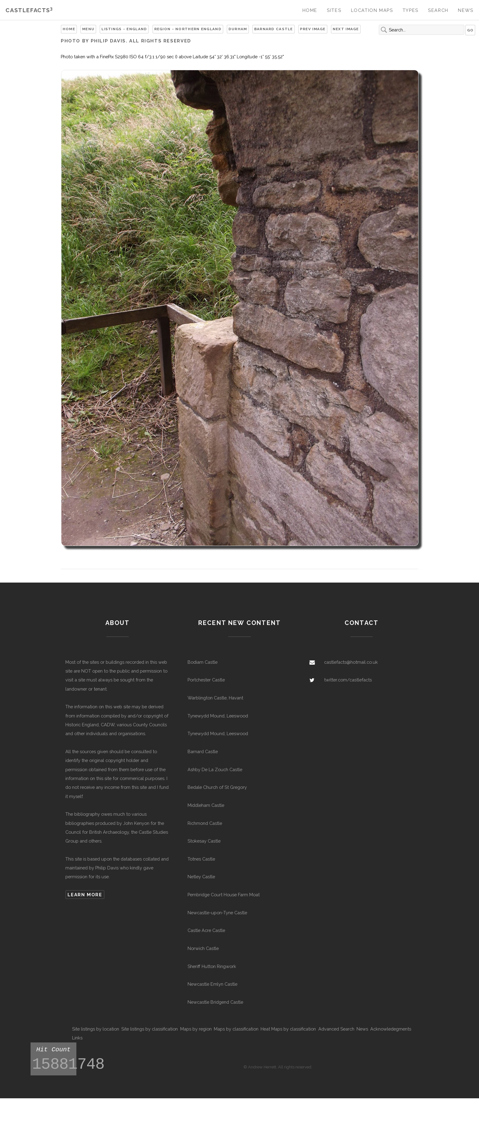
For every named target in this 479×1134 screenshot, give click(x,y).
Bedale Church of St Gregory (217, 787)
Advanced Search (336, 1028)
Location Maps (372, 10)
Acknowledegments (390, 1028)
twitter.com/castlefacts (348, 679)
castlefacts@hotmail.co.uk (351, 662)
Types (411, 10)
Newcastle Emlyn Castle (212, 984)
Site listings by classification (149, 1028)
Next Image (346, 29)
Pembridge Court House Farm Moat (224, 894)
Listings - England (124, 29)
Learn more (85, 894)
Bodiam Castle (203, 662)
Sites (334, 10)
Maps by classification (236, 1028)
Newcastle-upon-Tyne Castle (217, 912)
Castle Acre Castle (206, 930)
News (465, 10)
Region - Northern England (187, 29)
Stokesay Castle (204, 840)
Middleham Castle (206, 805)
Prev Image (313, 29)
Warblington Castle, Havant (215, 697)
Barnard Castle (273, 29)
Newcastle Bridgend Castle (215, 1002)
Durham (238, 29)
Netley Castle (201, 876)
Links (77, 1037)
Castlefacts (29, 10)
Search (438, 10)
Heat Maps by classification (288, 1028)
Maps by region (196, 1028)
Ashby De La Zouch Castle (215, 769)
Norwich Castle (203, 948)
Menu (88, 29)
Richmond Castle (205, 823)
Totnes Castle (201, 858)
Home (309, 10)
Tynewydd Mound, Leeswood (218, 715)
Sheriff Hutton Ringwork (212, 966)
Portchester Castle (206, 679)
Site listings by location (95, 1028)
